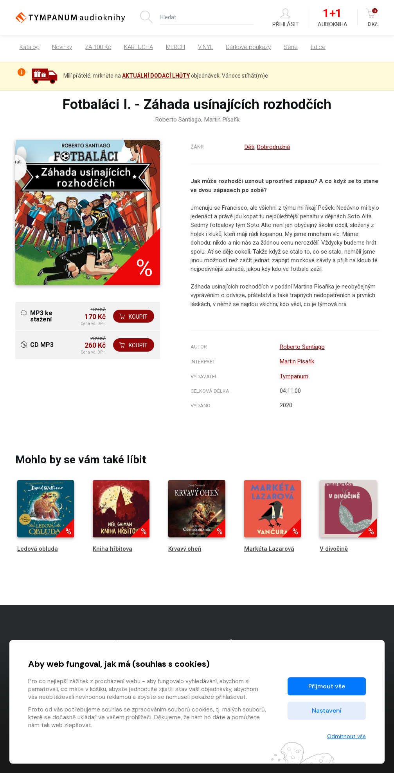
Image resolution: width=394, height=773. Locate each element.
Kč (372, 18)
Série (291, 47)
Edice (318, 47)
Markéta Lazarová (269, 547)
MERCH (175, 47)
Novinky (62, 47)
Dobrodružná (272, 147)
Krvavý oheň (184, 547)
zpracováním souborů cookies (172, 709)
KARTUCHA (138, 47)
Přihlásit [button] (285, 18)
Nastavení (327, 710)
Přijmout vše (326, 686)
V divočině (334, 547)
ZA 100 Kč (98, 47)
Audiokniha (332, 18)
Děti (249, 147)
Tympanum (293, 375)
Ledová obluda (37, 547)
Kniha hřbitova (112, 547)
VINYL (205, 47)
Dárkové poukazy (248, 47)
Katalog (30, 47)
